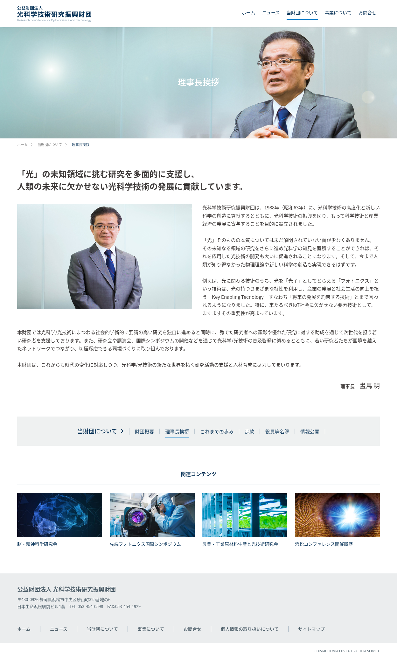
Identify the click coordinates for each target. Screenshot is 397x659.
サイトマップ (311, 629)
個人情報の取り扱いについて (250, 629)
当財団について (302, 13)
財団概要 (144, 432)
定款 (249, 432)
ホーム (248, 13)
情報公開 (309, 432)
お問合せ (367, 13)
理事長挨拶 (177, 432)
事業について (338, 13)
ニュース (271, 13)
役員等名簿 (277, 432)
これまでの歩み (216, 432)
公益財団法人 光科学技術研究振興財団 (66, 589)
